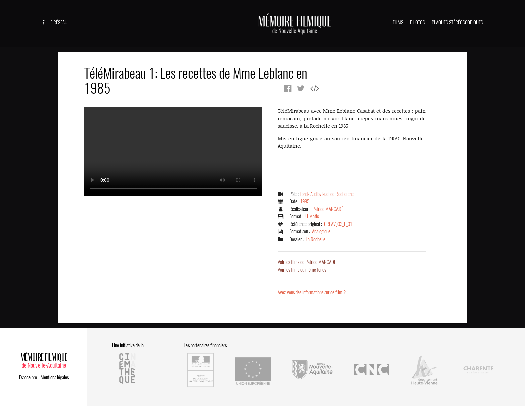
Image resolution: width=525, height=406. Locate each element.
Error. (173, 151)
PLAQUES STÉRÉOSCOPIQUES (457, 22)
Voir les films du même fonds (302, 269)
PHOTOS (417, 22)
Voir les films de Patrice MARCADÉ (307, 262)
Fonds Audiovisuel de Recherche (327, 194)
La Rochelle (315, 239)
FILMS (398, 22)
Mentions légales (55, 377)
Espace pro (28, 377)
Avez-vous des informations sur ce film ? (312, 292)
